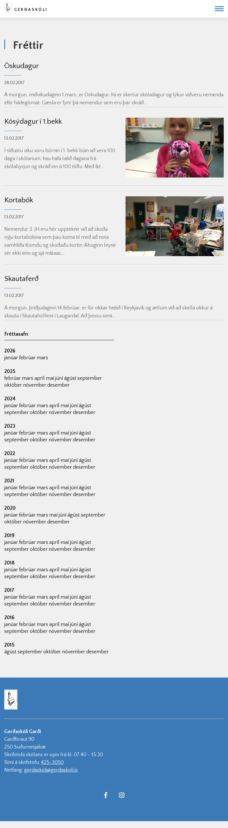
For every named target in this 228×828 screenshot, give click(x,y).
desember (58, 385)
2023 (9, 426)
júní (59, 378)
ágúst (70, 378)
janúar (11, 358)
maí (50, 378)
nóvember (35, 385)
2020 (10, 508)
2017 (9, 590)
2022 (9, 453)
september (89, 378)
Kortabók (18, 200)
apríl (40, 378)
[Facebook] (105, 795)
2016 (9, 618)
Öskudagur (21, 66)
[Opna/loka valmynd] (219, 8)
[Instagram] (121, 795)
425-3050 (52, 762)
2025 (9, 371)
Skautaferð (21, 279)
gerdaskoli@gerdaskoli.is (51, 770)
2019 (9, 536)
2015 (9, 645)
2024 (9, 399)
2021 (9, 481)
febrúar (28, 358)
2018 (9, 563)
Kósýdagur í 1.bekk (33, 121)
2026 (9, 351)
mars (42, 358)
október (13, 385)
